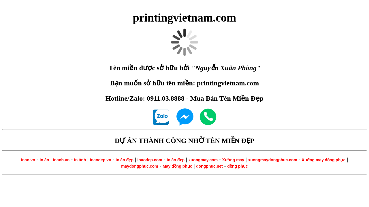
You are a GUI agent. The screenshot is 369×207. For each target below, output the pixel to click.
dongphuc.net (209, 166)
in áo (44, 160)
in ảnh (80, 160)
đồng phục (237, 166)
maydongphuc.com (139, 166)
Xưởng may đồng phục (324, 160)
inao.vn (28, 160)
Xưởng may (233, 160)
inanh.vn (61, 160)
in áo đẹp (124, 160)
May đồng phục (177, 166)
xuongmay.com (203, 160)
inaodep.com (149, 160)
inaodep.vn (100, 160)
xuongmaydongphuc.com (272, 160)
